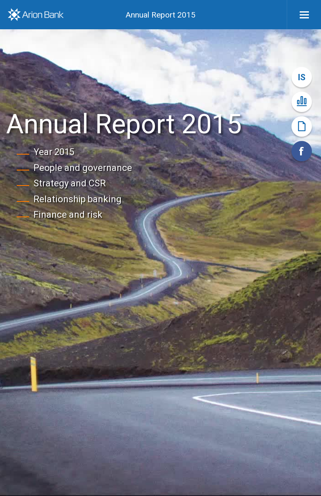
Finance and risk (67, 214)
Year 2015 (53, 152)
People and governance (82, 168)
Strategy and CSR (69, 183)
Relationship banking (77, 199)
